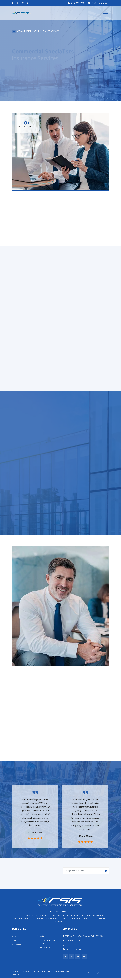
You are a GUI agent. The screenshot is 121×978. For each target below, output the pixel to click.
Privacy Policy (43, 948)
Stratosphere (103, 973)
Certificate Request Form (46, 942)
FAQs (40, 936)
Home (15, 936)
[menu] (105, 13)
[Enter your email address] (86, 870)
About (15, 940)
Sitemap (16, 945)
